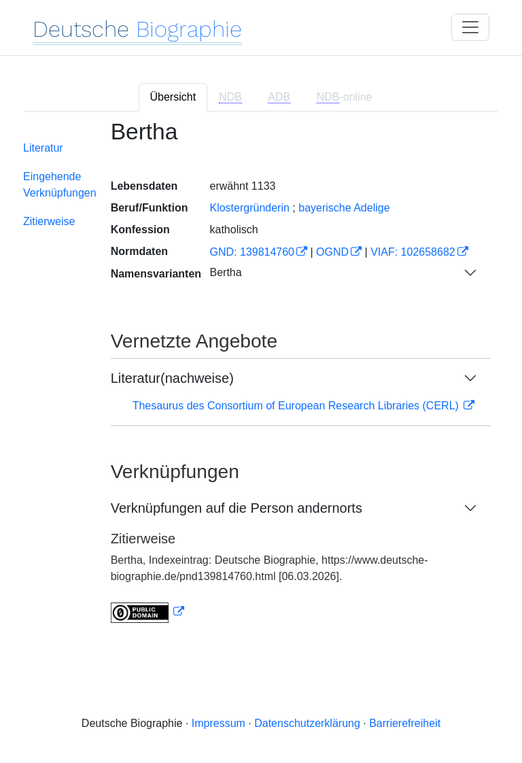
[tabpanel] (261, 379)
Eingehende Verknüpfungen (60, 185)
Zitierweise (49, 221)
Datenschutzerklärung (307, 723)
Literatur (43, 148)
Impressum (218, 723)
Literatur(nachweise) (172, 378)
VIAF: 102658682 (412, 252)
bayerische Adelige (343, 208)
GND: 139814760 (251, 252)
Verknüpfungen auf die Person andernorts (236, 508)
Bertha (225, 272)
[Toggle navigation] (470, 27)
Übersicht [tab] (173, 97)
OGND (332, 252)
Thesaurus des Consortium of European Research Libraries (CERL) (297, 405)
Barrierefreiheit (404, 723)
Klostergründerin (249, 208)
